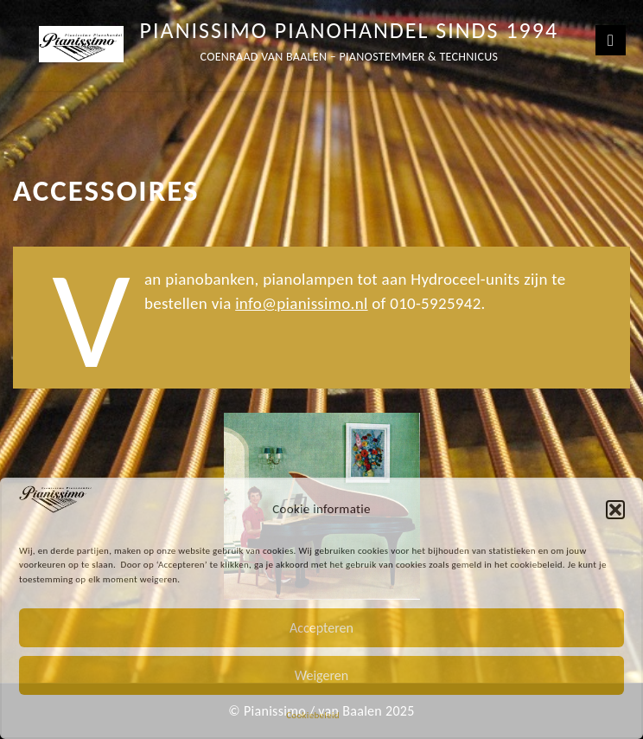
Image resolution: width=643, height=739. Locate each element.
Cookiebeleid (313, 715)
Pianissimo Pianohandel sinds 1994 (349, 30)
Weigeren (321, 675)
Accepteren (321, 628)
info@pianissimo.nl (301, 303)
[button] (615, 509)
